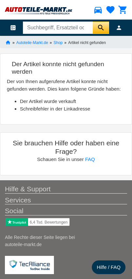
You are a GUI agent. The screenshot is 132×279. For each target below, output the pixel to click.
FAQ (90, 159)
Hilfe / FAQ (109, 267)
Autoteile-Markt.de (32, 42)
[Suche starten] (101, 28)
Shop (58, 42)
